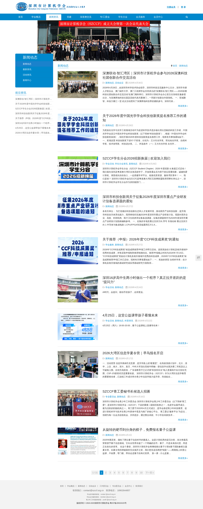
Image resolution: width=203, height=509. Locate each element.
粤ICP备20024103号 (118, 503)
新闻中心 (27, 80)
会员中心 (158, 17)
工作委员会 (104, 486)
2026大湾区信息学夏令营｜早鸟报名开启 (133, 353)
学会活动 (109, 164)
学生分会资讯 (121, 164)
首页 (20, 17)
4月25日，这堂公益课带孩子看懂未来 (130, 315)
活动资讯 (27, 75)
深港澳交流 (85, 17)
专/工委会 (105, 17)
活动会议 (119, 83)
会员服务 (140, 17)
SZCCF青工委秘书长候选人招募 (126, 391)
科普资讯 (129, 320)
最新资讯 (27, 69)
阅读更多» (183, 106)
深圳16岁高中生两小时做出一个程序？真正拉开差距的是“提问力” (34, 123)
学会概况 (36, 17)
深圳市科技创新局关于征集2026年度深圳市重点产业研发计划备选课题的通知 (34, 113)
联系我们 (139, 486)
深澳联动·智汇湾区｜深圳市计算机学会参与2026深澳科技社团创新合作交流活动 (34, 99)
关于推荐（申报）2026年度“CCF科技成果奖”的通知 (141, 239)
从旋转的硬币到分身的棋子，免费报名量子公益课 (139, 430)
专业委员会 (110, 396)
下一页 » (150, 472)
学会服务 (109, 244)
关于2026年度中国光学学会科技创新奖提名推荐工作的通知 (34, 104)
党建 (69, 17)
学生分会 (122, 17)
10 (141, 472)
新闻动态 (109, 83)
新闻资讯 (53, 17)
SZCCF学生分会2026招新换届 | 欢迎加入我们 (136, 158)
